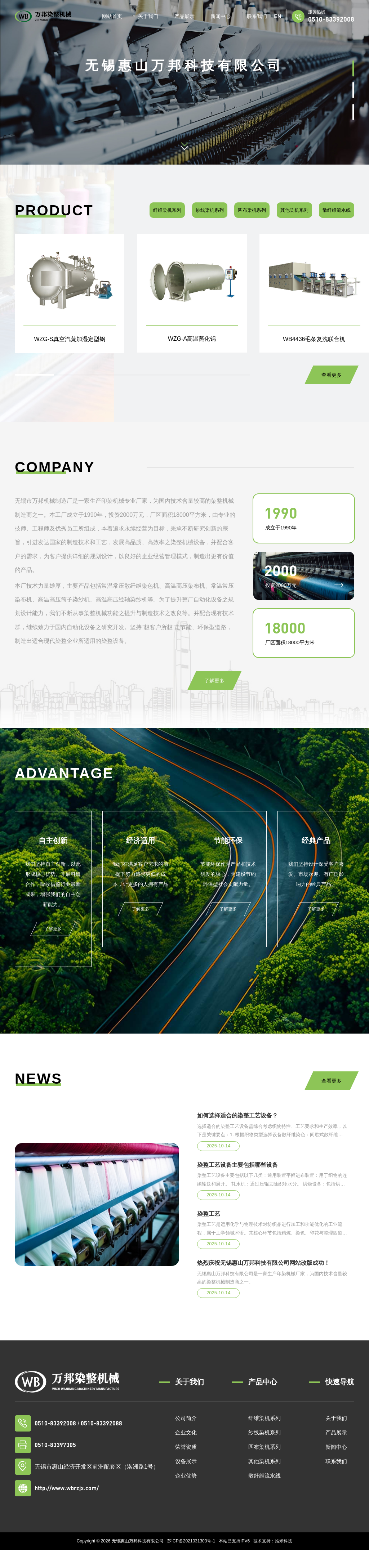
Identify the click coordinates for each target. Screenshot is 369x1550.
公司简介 (186, 1418)
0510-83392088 (101, 1423)
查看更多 (331, 375)
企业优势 (186, 1476)
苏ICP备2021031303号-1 (191, 1541)
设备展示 (186, 1461)
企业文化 (186, 1432)
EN (277, 16)
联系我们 (257, 16)
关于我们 (148, 16)
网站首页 (112, 16)
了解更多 (214, 681)
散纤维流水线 (337, 210)
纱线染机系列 (210, 210)
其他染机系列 (294, 210)
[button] (353, 68)
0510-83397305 (55, 1444)
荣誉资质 (186, 1447)
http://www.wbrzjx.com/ (67, 1488)
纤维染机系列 (167, 210)
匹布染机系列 (252, 210)
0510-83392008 (331, 19)
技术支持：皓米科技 (272, 1541)
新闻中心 (220, 16)
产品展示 (184, 16)
